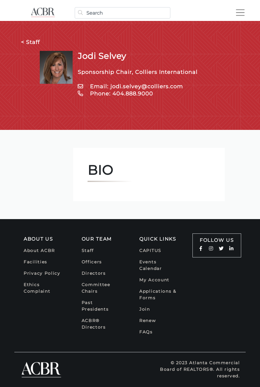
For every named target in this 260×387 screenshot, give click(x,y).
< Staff (30, 42)
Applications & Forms (157, 295)
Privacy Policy (42, 273)
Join (144, 309)
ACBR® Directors (94, 324)
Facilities (35, 262)
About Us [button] (38, 239)
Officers (92, 262)
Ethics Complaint (37, 288)
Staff (88, 250)
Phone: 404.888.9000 (115, 93)
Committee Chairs (96, 288)
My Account (154, 280)
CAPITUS (150, 250)
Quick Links (157, 239)
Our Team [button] (97, 239)
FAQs (146, 332)
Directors (94, 273)
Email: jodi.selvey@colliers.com (130, 86)
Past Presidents (95, 306)
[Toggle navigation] (240, 12)
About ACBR (39, 250)
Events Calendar (150, 265)
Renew (147, 320)
